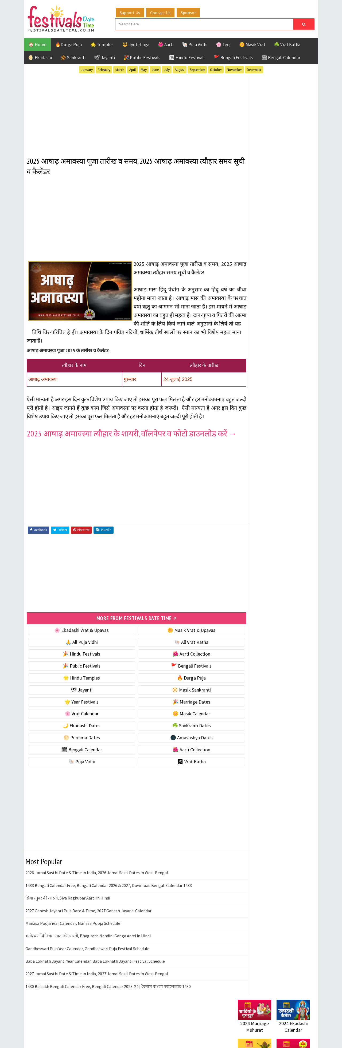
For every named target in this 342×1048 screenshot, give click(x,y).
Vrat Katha (288, 584)
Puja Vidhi (288, 565)
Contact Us (165, 11)
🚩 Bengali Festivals (233, 57)
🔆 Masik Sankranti (176, 713)
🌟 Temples (102, 44)
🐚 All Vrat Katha (177, 666)
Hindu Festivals (254, 547)
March (119, 69)
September (197, 69)
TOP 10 (297, 575)
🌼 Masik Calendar (177, 737)
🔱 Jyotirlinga (135, 44)
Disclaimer (245, 722)
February (104, 69)
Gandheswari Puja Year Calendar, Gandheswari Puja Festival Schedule (87, 972)
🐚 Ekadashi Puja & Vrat (261, 321)
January (87, 69)
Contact (243, 713)
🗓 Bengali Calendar (280, 57)
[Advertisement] (127, 111)
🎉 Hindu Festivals (76, 678)
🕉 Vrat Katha (176, 785)
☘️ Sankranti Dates (176, 749)
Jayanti (284, 547)
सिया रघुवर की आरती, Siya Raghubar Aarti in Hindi (67, 921)
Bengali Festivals (256, 537)
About (241, 704)
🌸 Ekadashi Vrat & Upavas (76, 654)
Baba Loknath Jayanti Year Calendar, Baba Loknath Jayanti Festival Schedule (95, 984)
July (167, 69)
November (234, 69)
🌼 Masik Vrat (252, 44)
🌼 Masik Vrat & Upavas (177, 654)
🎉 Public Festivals (141, 57)
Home (241, 695)
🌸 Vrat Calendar (77, 737)
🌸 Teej (223, 44)
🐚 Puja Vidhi (194, 44)
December (254, 69)
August (180, 69)
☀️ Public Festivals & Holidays (267, 366)
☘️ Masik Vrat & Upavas (261, 332)
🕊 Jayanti (104, 57)
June (155, 69)
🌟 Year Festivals (77, 725)
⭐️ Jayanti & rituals (256, 343)
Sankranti (248, 575)
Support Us (135, 11)
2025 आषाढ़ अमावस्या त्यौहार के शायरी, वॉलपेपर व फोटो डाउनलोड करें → (121, 453)
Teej (242, 584)
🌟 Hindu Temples (76, 701)
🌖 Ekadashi (40, 57)
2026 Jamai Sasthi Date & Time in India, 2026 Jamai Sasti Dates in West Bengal (96, 896)
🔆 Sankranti (73, 57)
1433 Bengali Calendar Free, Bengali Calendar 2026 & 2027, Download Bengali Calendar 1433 (108, 909)
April (132, 69)
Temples (262, 584)
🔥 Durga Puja (176, 701)
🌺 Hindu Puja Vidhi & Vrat (263, 355)
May (144, 69)
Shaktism (275, 575)
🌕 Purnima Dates (77, 761)
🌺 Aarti (165, 44)
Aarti (281, 528)
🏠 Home (37, 44)
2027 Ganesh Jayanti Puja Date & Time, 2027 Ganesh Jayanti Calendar (88, 934)
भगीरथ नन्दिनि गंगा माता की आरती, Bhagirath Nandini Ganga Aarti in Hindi (88, 959)
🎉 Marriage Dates (177, 725)
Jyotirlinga (250, 556)
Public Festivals (254, 565)
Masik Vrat (279, 556)
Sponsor (193, 11)
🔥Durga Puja (68, 44)
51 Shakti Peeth (253, 528)
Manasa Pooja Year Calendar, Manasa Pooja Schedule (72, 947)
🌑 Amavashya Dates (177, 761)
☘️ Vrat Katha (287, 44)
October (216, 69)
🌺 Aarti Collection (177, 678)
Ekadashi (290, 537)
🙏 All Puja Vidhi (77, 666)
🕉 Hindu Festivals (187, 57)
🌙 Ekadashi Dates (77, 749)
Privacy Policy (249, 731)
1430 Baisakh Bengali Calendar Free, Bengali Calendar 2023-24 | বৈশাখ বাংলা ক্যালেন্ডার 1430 (108, 1010)
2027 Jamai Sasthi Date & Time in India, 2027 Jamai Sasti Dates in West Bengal (96, 997)
